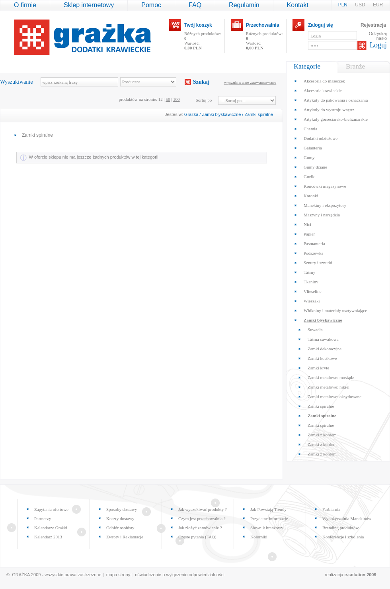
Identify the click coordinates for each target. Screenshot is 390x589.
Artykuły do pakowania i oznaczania (336, 100)
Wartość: (193, 45)
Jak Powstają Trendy (268, 509)
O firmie (25, 5)
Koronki (311, 195)
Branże (355, 66)
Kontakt (297, 5)
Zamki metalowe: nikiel (328, 387)
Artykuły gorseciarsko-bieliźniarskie (336, 119)
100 (176, 99)
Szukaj (201, 82)
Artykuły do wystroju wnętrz (329, 109)
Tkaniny (311, 281)
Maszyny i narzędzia (322, 214)
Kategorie (307, 66)
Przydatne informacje (269, 518)
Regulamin (244, 5)
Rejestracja (373, 25)
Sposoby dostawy (121, 509)
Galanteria (313, 147)
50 (168, 99)
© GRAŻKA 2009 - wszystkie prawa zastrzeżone (53, 574)
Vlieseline (313, 291)
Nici (307, 224)
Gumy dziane (315, 167)
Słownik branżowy (266, 527)
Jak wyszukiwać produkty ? (202, 509)
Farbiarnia (331, 509)
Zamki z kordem (322, 434)
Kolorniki (258, 536)
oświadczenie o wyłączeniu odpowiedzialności (179, 574)
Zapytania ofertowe (51, 509)
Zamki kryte (318, 367)
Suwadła (315, 329)
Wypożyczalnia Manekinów (346, 518)
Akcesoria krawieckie (323, 90)
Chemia (310, 128)
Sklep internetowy (89, 5)
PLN (343, 5)
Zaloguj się (320, 25)
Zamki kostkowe (322, 358)
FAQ (195, 5)
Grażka (191, 114)
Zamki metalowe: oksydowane (334, 396)
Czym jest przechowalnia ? (202, 518)
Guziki (310, 176)
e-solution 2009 (360, 574)
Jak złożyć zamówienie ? (200, 527)
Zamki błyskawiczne (221, 114)
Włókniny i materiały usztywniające (335, 310)
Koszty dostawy (120, 518)
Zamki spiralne (258, 114)
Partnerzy (42, 518)
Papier (309, 234)
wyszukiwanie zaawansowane (250, 82)
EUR (378, 5)
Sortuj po (204, 100)
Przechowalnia (262, 25)
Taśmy (309, 272)
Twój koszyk (198, 25)
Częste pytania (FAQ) (197, 536)
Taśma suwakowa (323, 339)
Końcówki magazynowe (325, 186)
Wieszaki (312, 300)
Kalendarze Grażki (50, 527)
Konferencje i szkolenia (343, 536)
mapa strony (118, 574)
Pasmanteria (314, 243)
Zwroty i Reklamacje (124, 536)
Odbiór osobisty (120, 527)
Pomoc (151, 5)
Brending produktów (340, 527)
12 (160, 99)
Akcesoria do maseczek (324, 81)
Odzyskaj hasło (378, 36)
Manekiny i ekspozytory (325, 205)
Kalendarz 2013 (48, 536)
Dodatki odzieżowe (320, 138)
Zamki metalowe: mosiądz (331, 377)
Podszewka (314, 253)
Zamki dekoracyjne (324, 348)
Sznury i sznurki (318, 262)
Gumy (309, 157)
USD (361, 5)
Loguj (378, 45)
